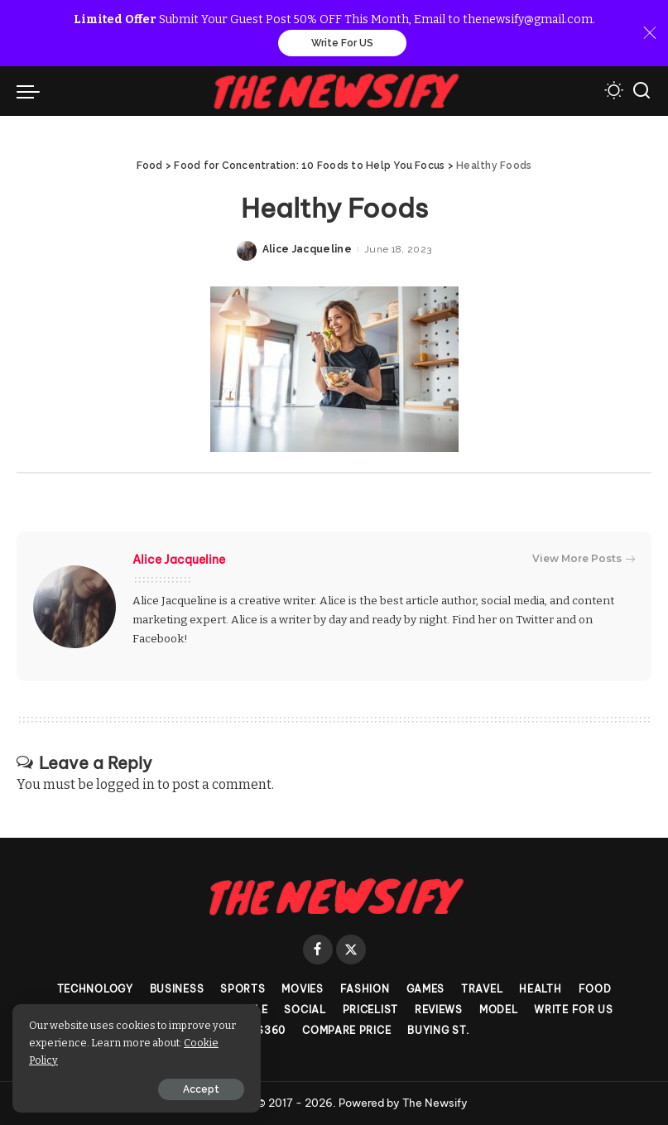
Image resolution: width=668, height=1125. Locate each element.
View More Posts (583, 558)
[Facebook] (318, 949)
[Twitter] (351, 949)
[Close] (650, 33)
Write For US (342, 43)
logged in (125, 784)
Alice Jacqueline (307, 249)
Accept (201, 1089)
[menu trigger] (32, 91)
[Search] (641, 91)
